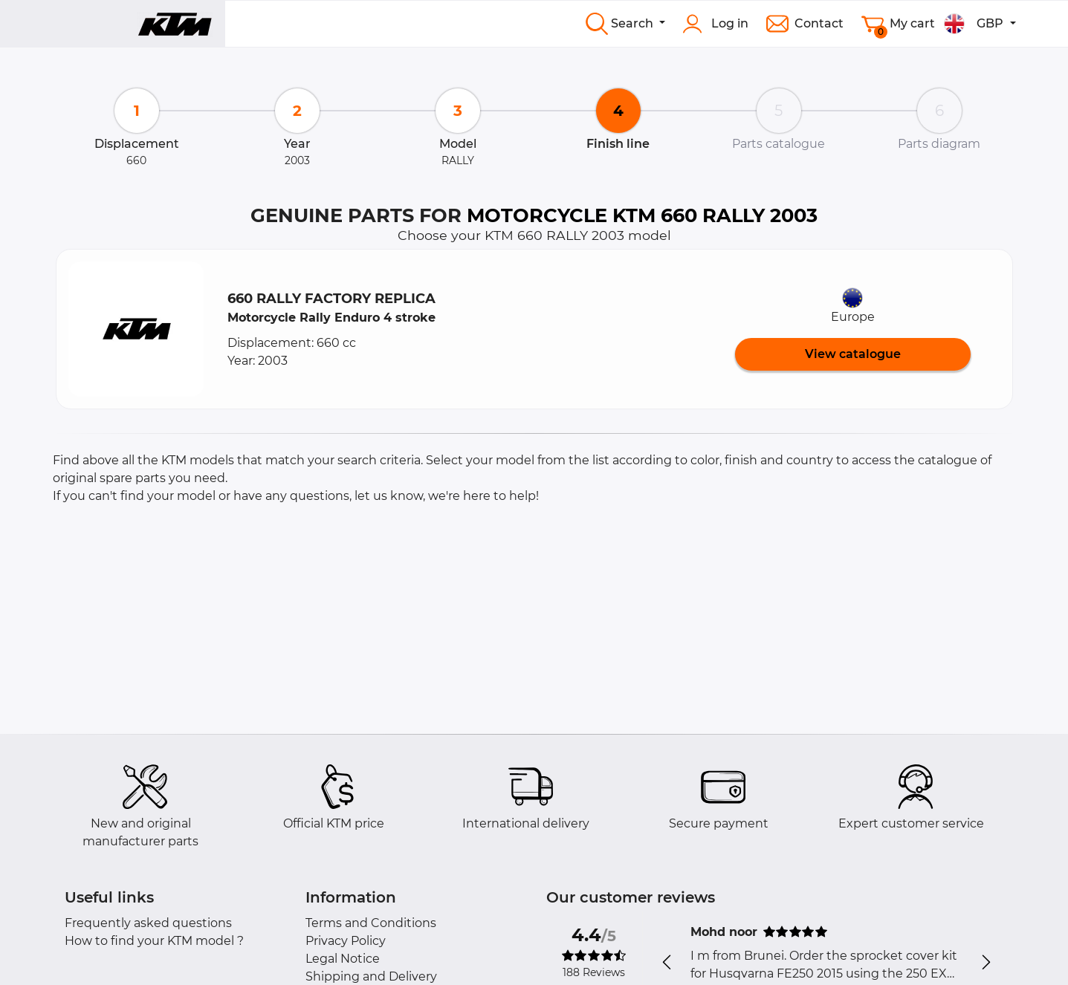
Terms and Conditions (370, 923)
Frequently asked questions (148, 923)
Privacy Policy (345, 941)
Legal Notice (342, 959)
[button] (136, 329)
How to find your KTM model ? (154, 941)
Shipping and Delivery (371, 976)
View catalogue (853, 354)
